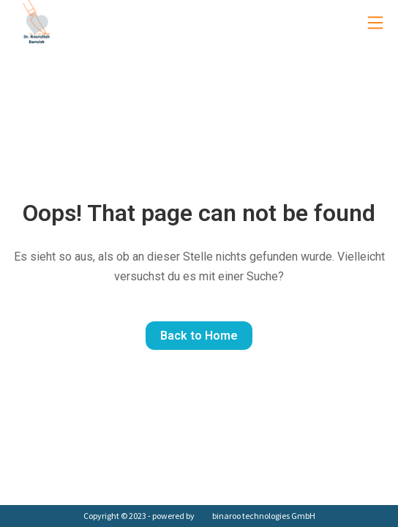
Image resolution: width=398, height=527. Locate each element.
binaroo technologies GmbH (263, 515)
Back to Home (199, 336)
